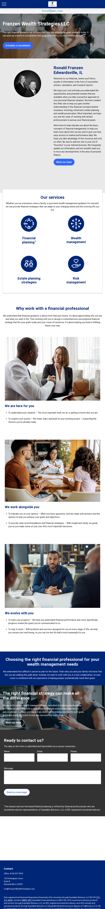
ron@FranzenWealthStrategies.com (19, 889)
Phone (74, 751)
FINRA (24, 900)
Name (7, 751)
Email (39, 751)
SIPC (30, 900)
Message (8, 768)
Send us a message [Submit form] (17, 792)
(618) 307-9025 (16, 873)
